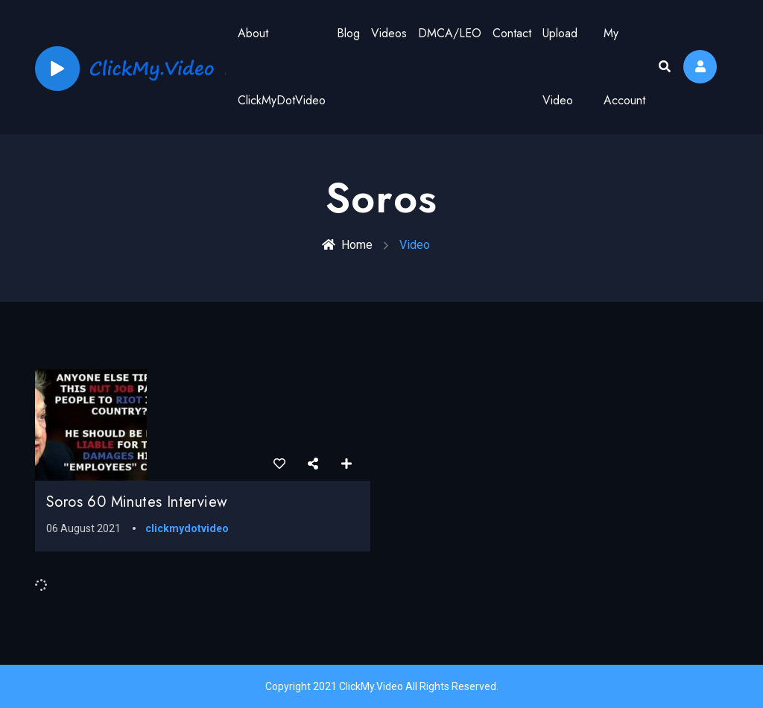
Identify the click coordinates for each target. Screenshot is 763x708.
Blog (348, 33)
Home (347, 245)
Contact (512, 33)
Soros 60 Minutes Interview (136, 502)
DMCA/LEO (449, 33)
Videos (389, 33)
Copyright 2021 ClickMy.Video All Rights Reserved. (381, 686)
